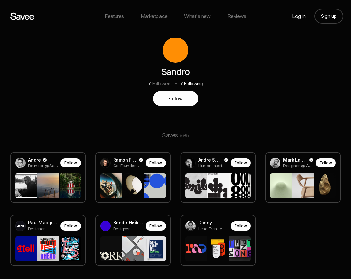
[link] (48, 178)
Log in (298, 16)
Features (114, 16)
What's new (197, 16)
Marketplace (154, 16)
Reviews (236, 16)
